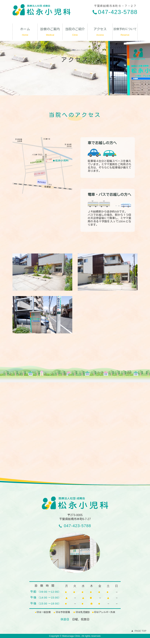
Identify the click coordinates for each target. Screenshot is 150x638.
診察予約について (125, 33)
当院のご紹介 (75, 32)
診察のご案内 (50, 32)
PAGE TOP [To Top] (138, 630)
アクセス (100, 32)
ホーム (25, 32)
